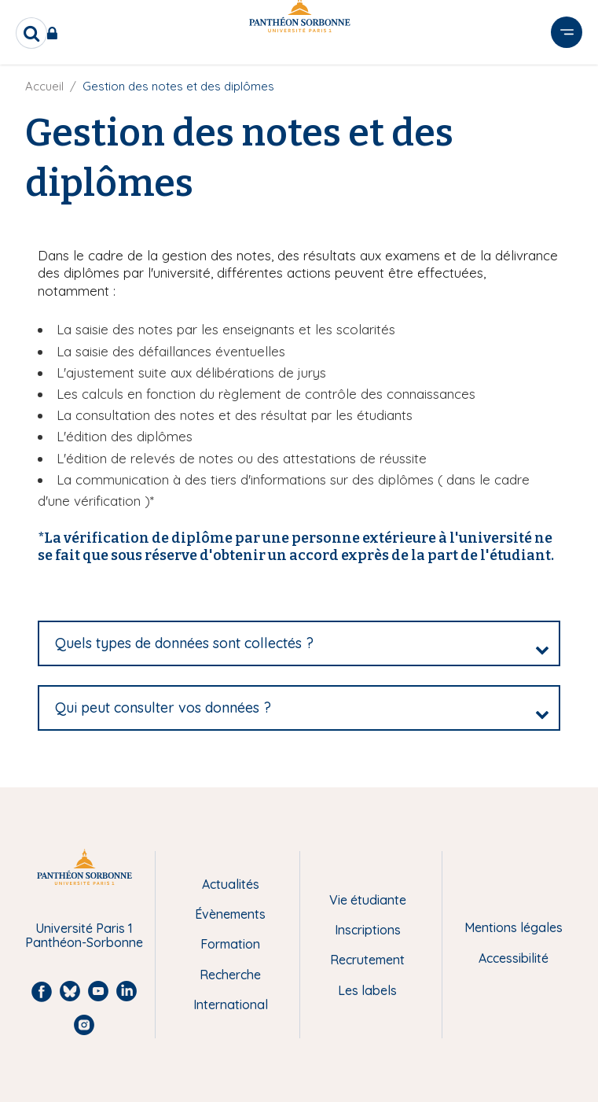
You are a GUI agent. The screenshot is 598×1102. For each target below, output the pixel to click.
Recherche (230, 974)
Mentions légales (513, 927)
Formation (230, 944)
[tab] (299, 643)
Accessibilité (513, 958)
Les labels (367, 990)
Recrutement (367, 960)
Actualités (230, 884)
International (230, 1004)
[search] (31, 33)
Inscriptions (368, 930)
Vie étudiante (367, 900)
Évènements (230, 914)
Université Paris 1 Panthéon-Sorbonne (84, 935)
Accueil (44, 86)
